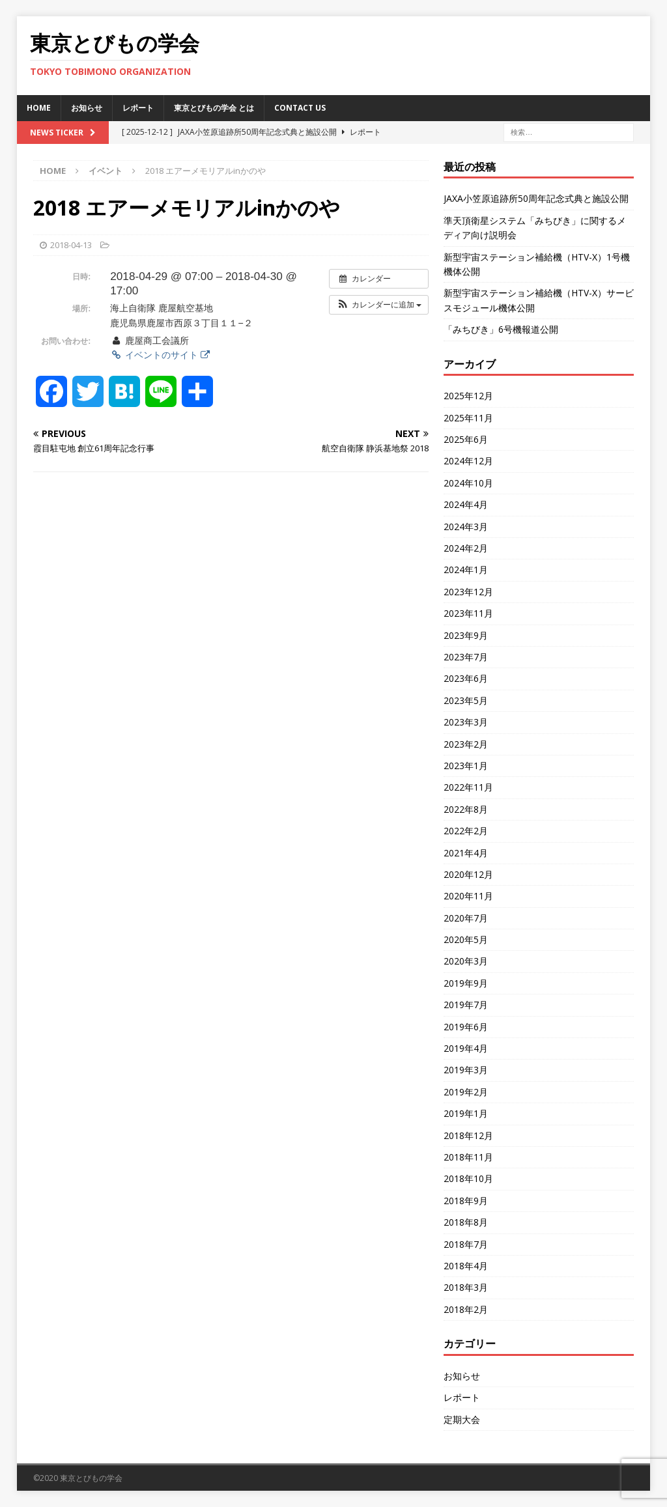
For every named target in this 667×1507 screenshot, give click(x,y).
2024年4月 (466, 504)
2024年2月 (466, 548)
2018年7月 (466, 1244)
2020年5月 (466, 939)
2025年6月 (466, 439)
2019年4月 (466, 1048)
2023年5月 (466, 700)
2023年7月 (466, 657)
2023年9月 (466, 635)
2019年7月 (466, 1004)
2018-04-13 (71, 245)
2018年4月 (466, 1266)
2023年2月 (466, 744)
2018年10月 (468, 1178)
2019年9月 (466, 983)
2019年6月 (466, 1027)
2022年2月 (466, 830)
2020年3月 (466, 961)
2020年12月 (468, 874)
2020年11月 (468, 896)
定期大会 (462, 1419)
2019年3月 (466, 1069)
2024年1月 (466, 569)
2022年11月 (468, 787)
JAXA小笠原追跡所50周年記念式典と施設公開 (536, 198)
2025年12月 (468, 395)
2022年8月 (466, 809)
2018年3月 (466, 1287)
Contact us (300, 107)
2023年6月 (466, 678)
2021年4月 (466, 853)
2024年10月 (468, 483)
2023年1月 (466, 765)
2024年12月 (468, 461)
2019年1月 (466, 1113)
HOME (39, 107)
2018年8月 (466, 1222)
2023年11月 (468, 613)
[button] (379, 305)
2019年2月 (466, 1092)
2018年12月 (468, 1135)
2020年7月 (466, 918)
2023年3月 (466, 722)
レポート (138, 107)
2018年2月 (466, 1309)
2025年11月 (468, 418)
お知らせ (86, 107)
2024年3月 (466, 526)
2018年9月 (466, 1200)
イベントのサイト (159, 355)
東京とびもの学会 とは (214, 107)
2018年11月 (468, 1157)
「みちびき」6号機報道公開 (501, 329)
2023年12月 (468, 591)
